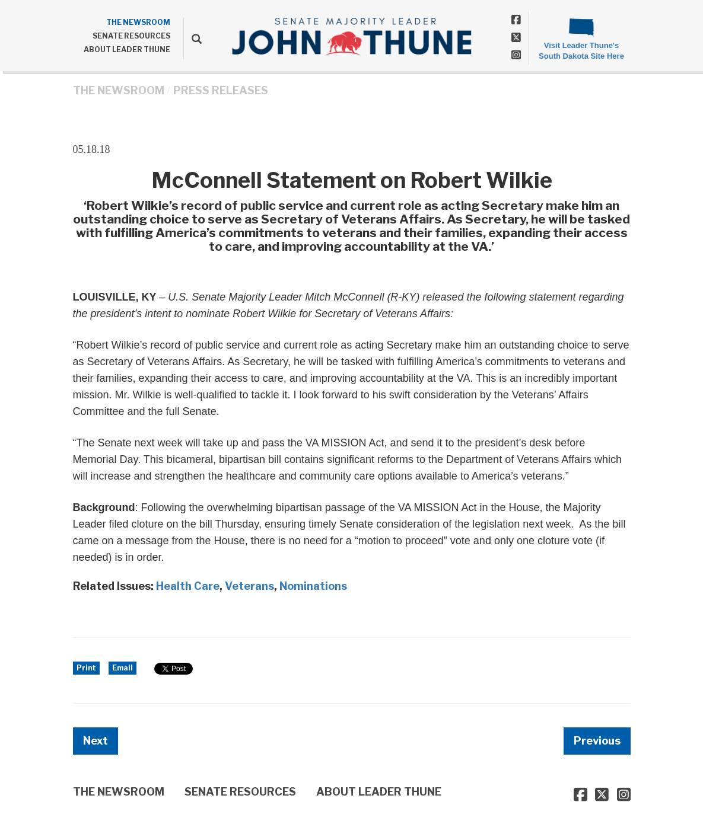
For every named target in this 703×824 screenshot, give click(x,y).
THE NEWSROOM (138, 22)
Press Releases (220, 90)
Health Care (188, 586)
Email (122, 667)
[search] (192, 38)
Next (95, 740)
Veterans (249, 586)
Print (86, 667)
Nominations (313, 586)
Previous (597, 740)
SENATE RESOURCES (131, 35)
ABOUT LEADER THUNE (127, 49)
